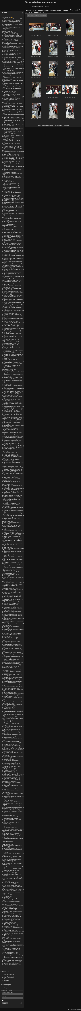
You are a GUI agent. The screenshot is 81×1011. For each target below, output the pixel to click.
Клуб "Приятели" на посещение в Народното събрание (12, 906)
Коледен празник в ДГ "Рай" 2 (12, 250)
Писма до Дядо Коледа (10, 778)
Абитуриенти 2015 (9, 873)
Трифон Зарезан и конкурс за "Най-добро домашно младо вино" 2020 (12, 316)
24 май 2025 (7, 70)
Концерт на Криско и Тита (11, 355)
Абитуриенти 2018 (9, 477)
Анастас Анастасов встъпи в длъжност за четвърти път (11, 155)
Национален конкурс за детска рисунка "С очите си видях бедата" (12, 614)
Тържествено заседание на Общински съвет (11, 365)
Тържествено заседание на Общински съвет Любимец (11, 948)
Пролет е (6, 894)
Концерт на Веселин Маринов (12, 354)
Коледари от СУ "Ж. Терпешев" (13, 36)
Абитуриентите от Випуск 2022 (13, 232)
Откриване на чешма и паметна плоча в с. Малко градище (12, 682)
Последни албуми (9, 977)
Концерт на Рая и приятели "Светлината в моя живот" (11, 502)
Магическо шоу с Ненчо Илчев (13, 169)
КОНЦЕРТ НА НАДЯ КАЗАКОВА (13, 456)
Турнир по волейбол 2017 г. (12, 595)
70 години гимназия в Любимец (13, 938)
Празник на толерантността (12, 656)
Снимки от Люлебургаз (10, 964)
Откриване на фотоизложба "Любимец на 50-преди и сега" (11, 363)
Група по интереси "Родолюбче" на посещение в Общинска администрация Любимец (13, 517)
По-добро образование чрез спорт (14, 866)
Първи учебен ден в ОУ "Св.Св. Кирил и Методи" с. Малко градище (12, 207)
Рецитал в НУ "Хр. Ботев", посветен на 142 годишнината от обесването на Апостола (11, 917)
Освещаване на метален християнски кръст (10, 368)
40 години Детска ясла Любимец (13, 955)
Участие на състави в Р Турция (13, 556)
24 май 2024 (7, 125)
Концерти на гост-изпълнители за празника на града (12, 590)
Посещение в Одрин (10, 441)
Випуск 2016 (7, 708)
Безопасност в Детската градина (13, 714)
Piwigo (79, 1009)
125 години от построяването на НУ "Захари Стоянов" (12, 543)
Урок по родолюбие (9, 604)
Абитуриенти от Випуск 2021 (12, 281)
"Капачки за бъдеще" (10, 393)
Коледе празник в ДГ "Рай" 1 (12, 251)
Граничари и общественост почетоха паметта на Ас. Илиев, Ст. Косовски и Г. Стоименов (12, 903)
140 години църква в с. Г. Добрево (13, 510)
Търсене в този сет (38, 15)
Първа (39, 125)
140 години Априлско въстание (13, 738)
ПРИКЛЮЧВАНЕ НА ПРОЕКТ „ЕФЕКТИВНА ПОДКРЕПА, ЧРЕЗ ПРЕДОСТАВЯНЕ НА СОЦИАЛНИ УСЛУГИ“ (12, 527)
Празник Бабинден (9, 925)
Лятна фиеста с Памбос (11, 272)
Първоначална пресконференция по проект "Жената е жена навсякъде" (13, 944)
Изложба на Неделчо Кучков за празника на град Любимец (12, 465)
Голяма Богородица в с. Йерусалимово (10, 224)
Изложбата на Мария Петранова (13, 957)
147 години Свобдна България (12, 86)
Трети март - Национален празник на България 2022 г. (12, 248)
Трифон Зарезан (9, 32)
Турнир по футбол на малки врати (14, 721)
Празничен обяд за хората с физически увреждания (11, 412)
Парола (4, 996)
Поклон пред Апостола (10, 313)
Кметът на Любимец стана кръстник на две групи (10, 326)
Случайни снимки (9, 978)
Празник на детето (9, 736)
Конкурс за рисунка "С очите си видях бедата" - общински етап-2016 (12, 717)
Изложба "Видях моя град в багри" (14, 689)
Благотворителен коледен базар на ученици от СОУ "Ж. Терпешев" (13, 775)
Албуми (4, 13)
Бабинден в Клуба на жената (12, 409)
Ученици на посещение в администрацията (10, 770)
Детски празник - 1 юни (10, 176)
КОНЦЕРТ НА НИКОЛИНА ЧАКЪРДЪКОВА (10, 460)
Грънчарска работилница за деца (13, 64)
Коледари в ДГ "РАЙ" (10, 324)
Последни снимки (9, 976)
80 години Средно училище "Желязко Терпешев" (11, 98)
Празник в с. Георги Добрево (12, 467)
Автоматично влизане (9, 1000)
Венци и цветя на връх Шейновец (13, 565)
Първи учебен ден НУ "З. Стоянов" (14, 336)
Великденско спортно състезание (13, 80)
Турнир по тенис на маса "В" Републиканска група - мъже (11, 746)
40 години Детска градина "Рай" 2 (13, 473)
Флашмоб (6, 896)
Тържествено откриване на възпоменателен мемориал (10, 664)
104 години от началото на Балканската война (10, 666)
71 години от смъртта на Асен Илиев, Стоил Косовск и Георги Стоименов (11, 187)
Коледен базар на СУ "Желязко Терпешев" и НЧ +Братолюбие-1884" (12, 653)
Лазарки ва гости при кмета (12, 128)
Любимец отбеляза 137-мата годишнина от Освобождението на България (12, 911)
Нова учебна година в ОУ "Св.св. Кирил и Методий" (12, 104)
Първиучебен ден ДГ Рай (11, 53)
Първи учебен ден (9, 827)
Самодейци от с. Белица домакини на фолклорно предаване (13, 489)
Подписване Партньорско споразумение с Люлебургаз (10, 761)
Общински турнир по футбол (12, 491)
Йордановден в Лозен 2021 (12, 295)
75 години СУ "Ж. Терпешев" (12, 322)
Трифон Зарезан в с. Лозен (12, 146)
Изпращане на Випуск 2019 (12, 374)
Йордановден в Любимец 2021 (13, 296)
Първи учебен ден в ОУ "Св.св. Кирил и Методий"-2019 (12, 342)
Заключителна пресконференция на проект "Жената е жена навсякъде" (13, 877)
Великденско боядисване (11, 734)
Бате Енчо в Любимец (10, 963)
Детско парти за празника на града (14, 462)
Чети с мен (7, 862)
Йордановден (8, 92)
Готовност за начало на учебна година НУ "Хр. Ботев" (12, 587)
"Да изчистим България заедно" (13, 697)
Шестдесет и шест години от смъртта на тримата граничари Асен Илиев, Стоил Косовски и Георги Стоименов (12, 498)
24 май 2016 (7, 707)
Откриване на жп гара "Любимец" (13, 711)
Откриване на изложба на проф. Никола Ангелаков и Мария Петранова (12, 851)
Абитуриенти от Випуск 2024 (12, 124)
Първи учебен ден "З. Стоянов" (13, 57)
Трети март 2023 (8, 191)
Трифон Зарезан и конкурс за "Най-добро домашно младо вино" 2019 (12, 403)
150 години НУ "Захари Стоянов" (13, 927)
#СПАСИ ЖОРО (8, 696)
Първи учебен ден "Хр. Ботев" (12, 60)
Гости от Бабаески (9, 744)
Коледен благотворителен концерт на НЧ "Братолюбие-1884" (13, 534)
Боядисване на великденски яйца (13, 385)
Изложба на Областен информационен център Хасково (11, 931)
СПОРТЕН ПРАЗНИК (10, 455)
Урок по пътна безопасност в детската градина (11, 883)
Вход (5, 988)
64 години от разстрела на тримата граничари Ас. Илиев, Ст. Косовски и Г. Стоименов (13, 750)
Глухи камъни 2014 (9, 953)
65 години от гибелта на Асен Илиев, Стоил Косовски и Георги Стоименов (11, 635)
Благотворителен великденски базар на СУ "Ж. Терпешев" (11, 237)
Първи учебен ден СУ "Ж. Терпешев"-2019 (10, 345)
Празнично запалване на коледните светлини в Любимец (11, 661)
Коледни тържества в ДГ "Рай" (12, 419)
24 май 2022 (7, 231)
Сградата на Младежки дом (12, 469)
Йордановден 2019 (9, 410)
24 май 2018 (7, 476)
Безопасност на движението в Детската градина (11, 612)
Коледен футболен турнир (11, 35)
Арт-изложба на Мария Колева (13, 380)
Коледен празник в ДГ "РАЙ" (12, 198)
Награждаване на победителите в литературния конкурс (12, 951)
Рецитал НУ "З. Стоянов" (11, 914)
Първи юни (7, 66)
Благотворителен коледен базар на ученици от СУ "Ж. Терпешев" (13, 417)
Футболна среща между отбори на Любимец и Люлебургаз (13, 658)
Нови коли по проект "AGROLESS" (14, 853)
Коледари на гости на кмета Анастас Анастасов (11, 94)
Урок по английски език (10, 632)
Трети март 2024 (9, 133)
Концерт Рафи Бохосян (10, 680)
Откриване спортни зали (11, 818)
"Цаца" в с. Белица (9, 129)
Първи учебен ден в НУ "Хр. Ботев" (14, 166)
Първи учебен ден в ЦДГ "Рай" (13, 819)
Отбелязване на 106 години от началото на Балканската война (11, 435)
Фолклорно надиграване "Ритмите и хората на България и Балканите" (13, 829)
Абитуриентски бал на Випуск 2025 (14, 68)
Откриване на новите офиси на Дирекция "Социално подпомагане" (12, 645)
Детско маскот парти (10, 273)
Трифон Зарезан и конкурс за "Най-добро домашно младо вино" (12, 649)
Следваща (58, 125)
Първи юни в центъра (10, 603)
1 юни (5, 700)
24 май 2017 (7, 606)
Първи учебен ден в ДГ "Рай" (12, 157)
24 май (6, 180)
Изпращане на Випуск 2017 (12, 607)
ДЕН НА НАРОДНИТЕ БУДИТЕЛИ (13, 559)
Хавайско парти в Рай (10, 870)
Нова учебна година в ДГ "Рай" (13, 112)
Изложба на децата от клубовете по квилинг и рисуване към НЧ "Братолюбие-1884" (12, 840)
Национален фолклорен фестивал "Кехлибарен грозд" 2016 (13, 694)
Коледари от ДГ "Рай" (10, 39)
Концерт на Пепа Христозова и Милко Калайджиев (12, 677)
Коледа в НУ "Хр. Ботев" (11, 777)
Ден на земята (8, 737)
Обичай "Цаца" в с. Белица (12, 392)
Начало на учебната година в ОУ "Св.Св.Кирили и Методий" (12, 264)
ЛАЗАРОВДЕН (8, 239)
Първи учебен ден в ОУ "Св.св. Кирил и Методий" (12, 447)
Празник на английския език (12, 710)
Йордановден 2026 (9, 34)
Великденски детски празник (12, 235)
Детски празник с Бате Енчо (12, 848)
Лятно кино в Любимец (10, 602)
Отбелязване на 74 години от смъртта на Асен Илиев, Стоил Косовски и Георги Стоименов (11, 21)
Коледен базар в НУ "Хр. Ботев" (13, 414)
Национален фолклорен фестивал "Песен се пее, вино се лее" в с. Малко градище (13, 47)
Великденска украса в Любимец (13, 240)
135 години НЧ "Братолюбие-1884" (14, 372)
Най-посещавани (9, 974)
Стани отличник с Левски (11, 908)
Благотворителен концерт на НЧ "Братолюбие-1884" (12, 471)
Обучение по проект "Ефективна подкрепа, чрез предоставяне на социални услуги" (12, 569)
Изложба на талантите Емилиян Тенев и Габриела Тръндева (12, 961)
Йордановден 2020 (9, 321)
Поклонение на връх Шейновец (13, 811)
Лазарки (6, 897)
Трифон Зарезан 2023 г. (11, 195)
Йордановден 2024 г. (10, 147)
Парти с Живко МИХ (10, 359)
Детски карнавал (9, 692)
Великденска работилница (11, 18)
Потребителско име (7, 992)
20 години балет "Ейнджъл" (12, 752)
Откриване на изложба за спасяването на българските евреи (12, 431)
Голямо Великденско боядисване (13, 899)
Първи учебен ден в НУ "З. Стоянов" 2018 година (10, 453)
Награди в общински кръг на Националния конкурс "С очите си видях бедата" (12, 483)
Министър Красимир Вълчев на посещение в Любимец (12, 531)
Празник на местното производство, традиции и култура (12, 172)
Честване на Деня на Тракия (12, 391)
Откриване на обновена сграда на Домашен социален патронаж (13, 494)
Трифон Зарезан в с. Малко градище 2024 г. (11, 141)
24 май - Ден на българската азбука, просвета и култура (11, 279)
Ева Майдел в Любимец (11, 440)
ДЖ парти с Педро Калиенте (12, 117)
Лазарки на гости (9, 190)
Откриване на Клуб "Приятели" (13, 227)
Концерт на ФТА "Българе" (11, 352)
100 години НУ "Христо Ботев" (12, 177)
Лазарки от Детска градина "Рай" (13, 83)
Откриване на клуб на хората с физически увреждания (12, 438)
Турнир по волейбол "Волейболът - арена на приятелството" (13, 687)
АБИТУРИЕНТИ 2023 (10, 179)
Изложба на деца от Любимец (12, 118)
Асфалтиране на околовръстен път (14, 120)
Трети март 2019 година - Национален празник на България (12, 395)
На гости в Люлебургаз (10, 810)
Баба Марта (7, 759)
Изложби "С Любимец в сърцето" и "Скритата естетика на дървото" (13, 62)
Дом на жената (8, 923)
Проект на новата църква (11, 291)
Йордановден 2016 (9, 773)
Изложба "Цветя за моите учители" (14, 75)
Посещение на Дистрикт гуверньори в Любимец (10, 428)
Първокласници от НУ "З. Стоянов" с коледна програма (13, 780)
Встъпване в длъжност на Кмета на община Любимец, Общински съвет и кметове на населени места (13, 807)
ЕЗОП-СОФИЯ (8, 181)
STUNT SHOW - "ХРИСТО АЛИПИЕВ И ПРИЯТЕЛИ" (10, 833)
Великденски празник (10, 492)
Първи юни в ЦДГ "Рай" (10, 868)
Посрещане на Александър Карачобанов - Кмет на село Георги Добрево (12, 803)
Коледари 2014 (8, 926)
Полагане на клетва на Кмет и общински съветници (11, 334)
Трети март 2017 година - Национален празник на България (12, 638)
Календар (6, 980)
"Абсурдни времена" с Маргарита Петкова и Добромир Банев (12, 72)
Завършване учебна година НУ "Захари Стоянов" (12, 705)
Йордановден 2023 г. (10, 196)
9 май (5, 881)
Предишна (45, 125)
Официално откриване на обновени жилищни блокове (10, 742)
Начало (28, 10)
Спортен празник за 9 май (11, 127)
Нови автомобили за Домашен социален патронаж (12, 859)
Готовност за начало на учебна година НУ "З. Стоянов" (12, 584)
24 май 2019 (7, 376)
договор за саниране (10, 816)
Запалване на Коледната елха (12, 96)
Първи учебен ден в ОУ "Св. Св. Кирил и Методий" (12, 159)
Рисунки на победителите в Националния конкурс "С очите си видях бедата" (12, 886)
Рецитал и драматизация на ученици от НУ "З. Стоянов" (11, 764)
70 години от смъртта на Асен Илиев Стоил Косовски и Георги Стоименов (11, 245)
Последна (66, 125)
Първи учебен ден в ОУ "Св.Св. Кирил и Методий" (12, 814)
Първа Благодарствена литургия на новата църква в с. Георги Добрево (13, 275)
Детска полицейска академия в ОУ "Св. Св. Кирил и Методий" (13, 890)
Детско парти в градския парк (12, 361)
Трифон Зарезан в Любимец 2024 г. (14, 143)
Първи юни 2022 (8, 229)
